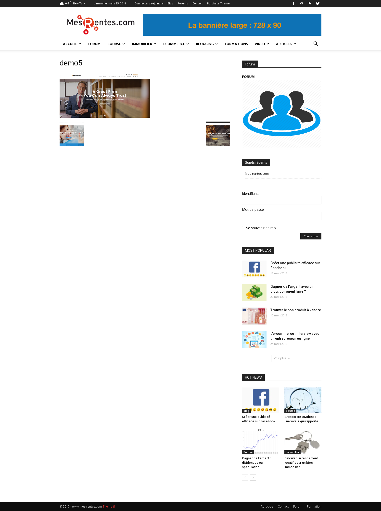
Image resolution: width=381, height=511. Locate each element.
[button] (315, 44)
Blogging (207, 43)
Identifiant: (250, 193)
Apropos (267, 506)
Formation (314, 506)
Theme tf (109, 506)
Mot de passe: (253, 209)
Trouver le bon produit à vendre (295, 310)
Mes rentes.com (257, 173)
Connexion (311, 236)
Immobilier (144, 43)
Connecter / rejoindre (149, 3)
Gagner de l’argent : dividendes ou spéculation (256, 462)
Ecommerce (176, 43)
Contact (197, 3)
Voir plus (282, 358)
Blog (170, 3)
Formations (236, 43)
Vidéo (262, 43)
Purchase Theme (218, 3)
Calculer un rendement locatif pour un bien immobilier (301, 462)
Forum (94, 43)
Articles (286, 43)
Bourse (116, 43)
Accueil (72, 43)
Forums (183, 3)
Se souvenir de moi (261, 227)
